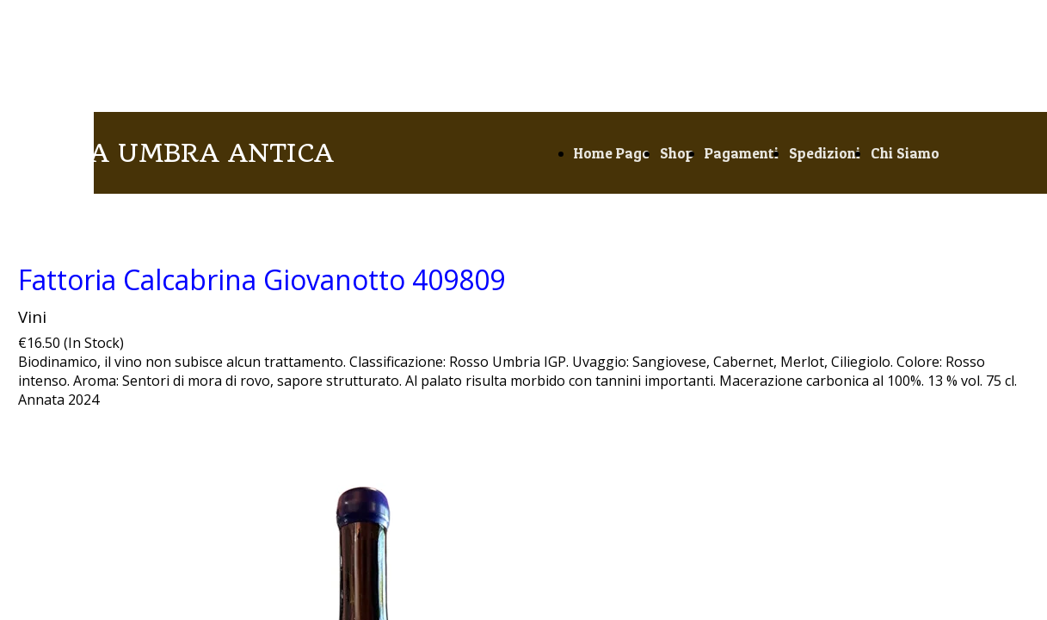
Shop (677, 153)
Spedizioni (824, 153)
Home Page (612, 153)
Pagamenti (742, 153)
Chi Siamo (905, 153)
